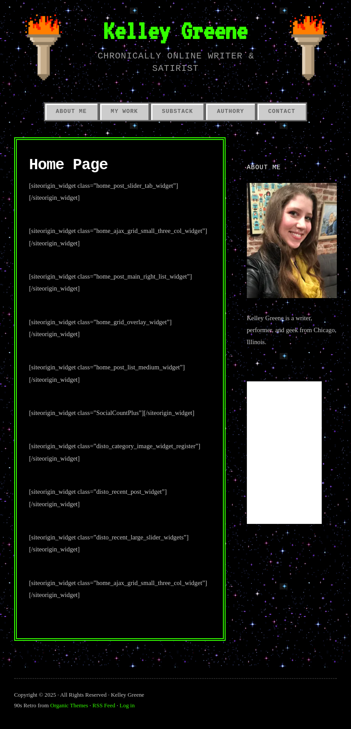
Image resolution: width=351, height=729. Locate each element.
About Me (71, 111)
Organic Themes (69, 705)
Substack (177, 111)
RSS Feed (104, 705)
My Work (124, 111)
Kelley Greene (175, 30)
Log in (127, 705)
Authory (230, 111)
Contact (281, 111)
